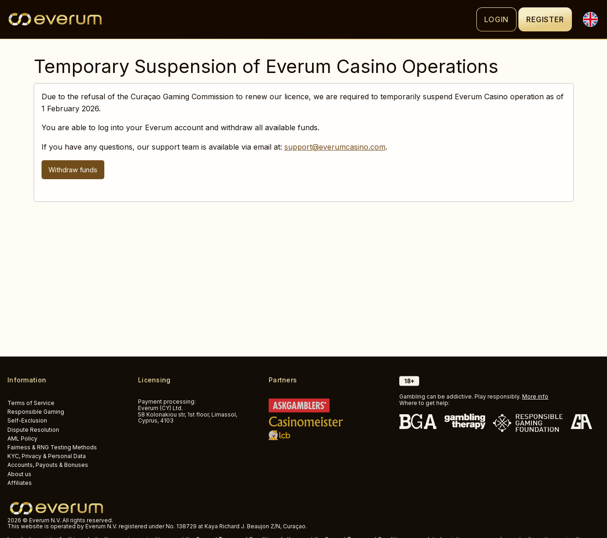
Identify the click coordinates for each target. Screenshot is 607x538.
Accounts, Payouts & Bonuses (47, 464)
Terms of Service (30, 402)
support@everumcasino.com (334, 146)
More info (535, 396)
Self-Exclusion (27, 420)
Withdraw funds (72, 170)
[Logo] (241, 19)
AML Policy (22, 438)
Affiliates (19, 482)
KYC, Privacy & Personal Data (46, 456)
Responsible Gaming (35, 411)
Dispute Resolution (33, 429)
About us (19, 474)
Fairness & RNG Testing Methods (52, 447)
